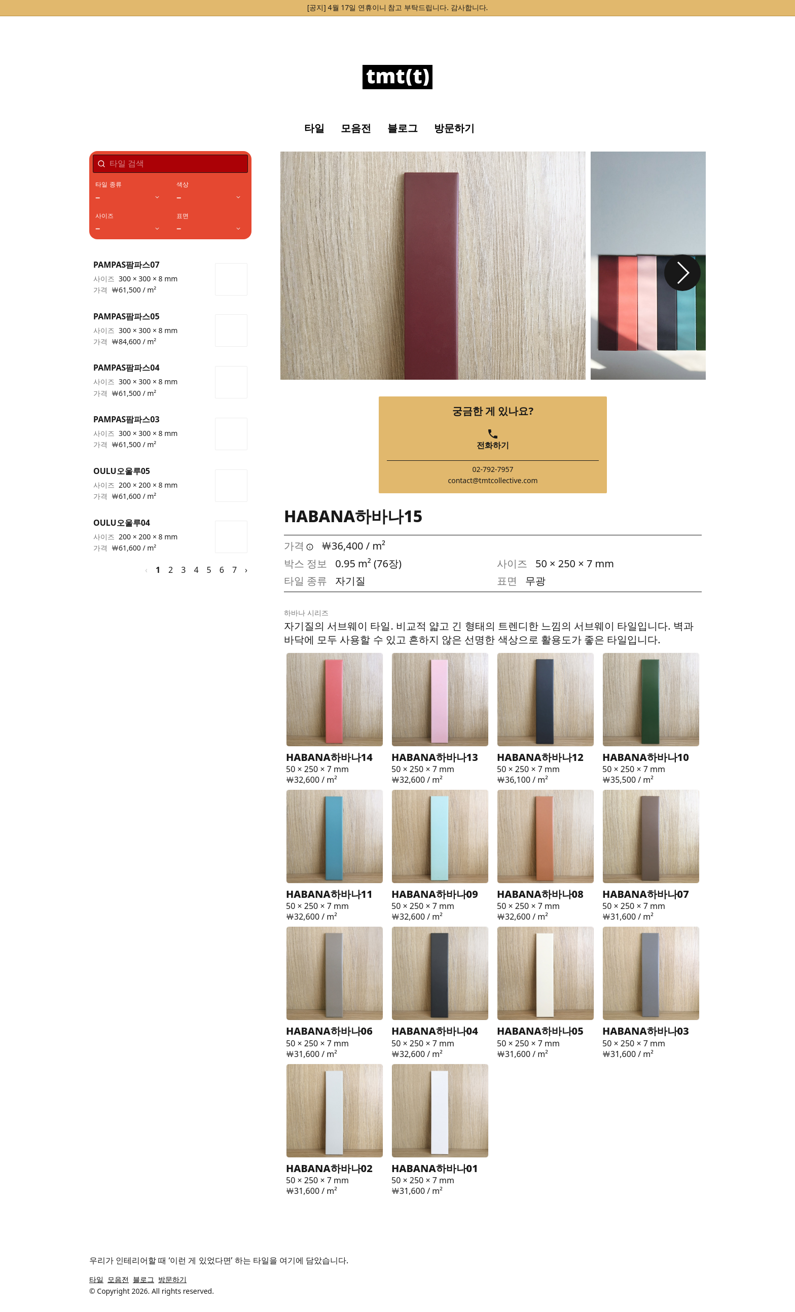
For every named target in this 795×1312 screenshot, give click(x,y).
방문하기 (454, 128)
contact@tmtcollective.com (492, 480)
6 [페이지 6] (222, 569)
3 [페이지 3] (183, 569)
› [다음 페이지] (246, 569)
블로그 (402, 128)
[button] (682, 272)
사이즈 (104, 216)
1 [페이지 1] (158, 569)
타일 (314, 128)
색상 (182, 184)
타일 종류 (108, 184)
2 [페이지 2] (170, 569)
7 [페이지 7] (234, 569)
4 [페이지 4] (196, 569)
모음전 (356, 128)
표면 (182, 216)
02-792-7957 (492, 469)
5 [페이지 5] (209, 569)
